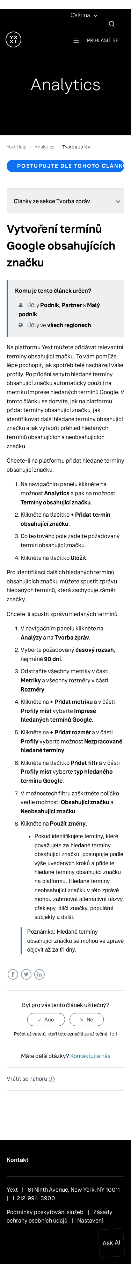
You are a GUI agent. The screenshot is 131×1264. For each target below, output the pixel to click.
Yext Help (17, 147)
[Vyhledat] (114, 24)
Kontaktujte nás (90, 1056)
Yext (12, 1189)
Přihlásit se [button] (102, 40)
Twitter (26, 974)
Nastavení (90, 1220)
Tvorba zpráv (76, 147)
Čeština (81, 15)
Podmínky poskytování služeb (45, 1212)
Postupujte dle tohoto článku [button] (71, 166)
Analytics (44, 147)
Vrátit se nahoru (30, 1079)
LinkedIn (39, 974)
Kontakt (18, 1160)
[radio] (46, 1019)
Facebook (13, 974)
